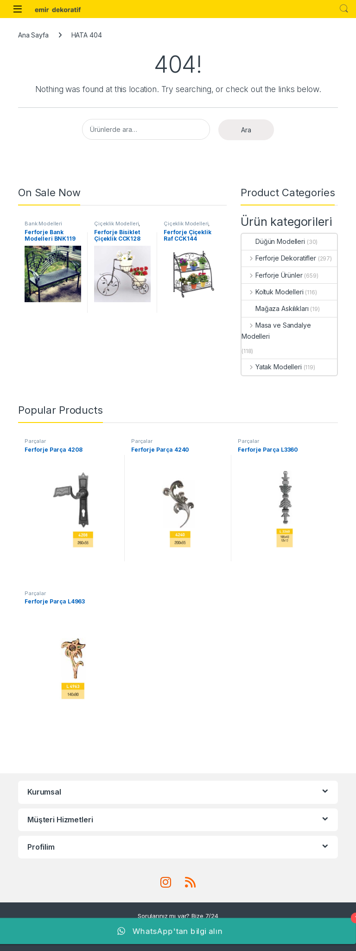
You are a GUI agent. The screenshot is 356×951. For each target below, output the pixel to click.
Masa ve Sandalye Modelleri (276, 330)
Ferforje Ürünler (272, 275)
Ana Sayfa (33, 35)
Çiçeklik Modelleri (116, 223)
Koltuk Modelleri (273, 292)
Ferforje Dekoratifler (279, 258)
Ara (246, 130)
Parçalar (35, 441)
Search (344, 9)
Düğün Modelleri (273, 241)
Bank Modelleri (43, 223)
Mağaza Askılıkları (275, 308)
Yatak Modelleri (272, 367)
